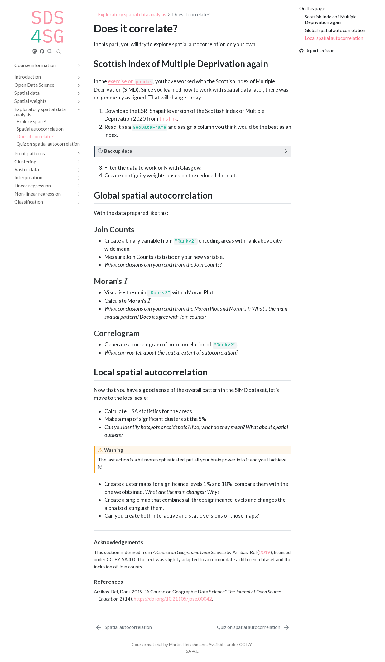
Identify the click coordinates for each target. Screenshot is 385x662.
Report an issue (316, 50)
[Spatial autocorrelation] (123, 627)
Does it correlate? (191, 14)
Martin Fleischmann (188, 644)
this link (168, 118)
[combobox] (58, 51)
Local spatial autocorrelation (334, 38)
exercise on (130, 81)
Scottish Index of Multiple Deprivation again (331, 19)
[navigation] (44, 65)
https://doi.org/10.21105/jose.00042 (173, 599)
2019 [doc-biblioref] (264, 552)
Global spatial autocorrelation (335, 30)
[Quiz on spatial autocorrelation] (253, 627)
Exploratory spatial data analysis (132, 14)
